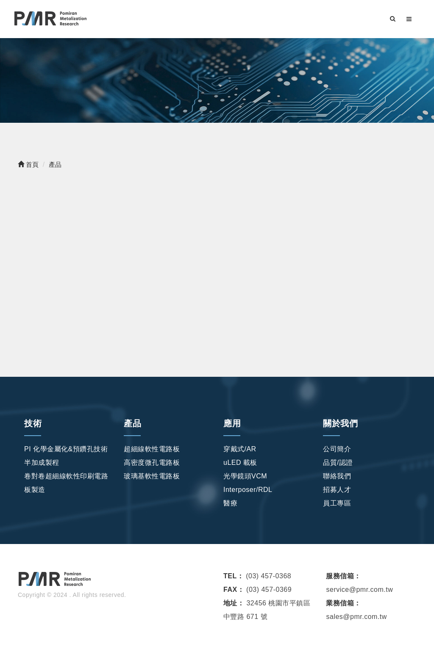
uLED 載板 (240, 462)
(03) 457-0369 (269, 589)
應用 (232, 423)
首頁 (28, 164)
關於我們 (340, 423)
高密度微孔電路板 (152, 462)
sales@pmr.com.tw (356, 616)
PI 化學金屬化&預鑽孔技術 (66, 449)
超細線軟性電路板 (152, 449)
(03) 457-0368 (268, 576)
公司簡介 (337, 449)
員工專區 (337, 503)
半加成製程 (41, 462)
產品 (132, 423)
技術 (33, 423)
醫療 (230, 503)
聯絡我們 (337, 476)
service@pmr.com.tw (359, 589)
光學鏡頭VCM (245, 476)
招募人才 (337, 489)
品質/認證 (338, 462)
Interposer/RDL (248, 489)
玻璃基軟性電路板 (152, 476)
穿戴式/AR (239, 449)
